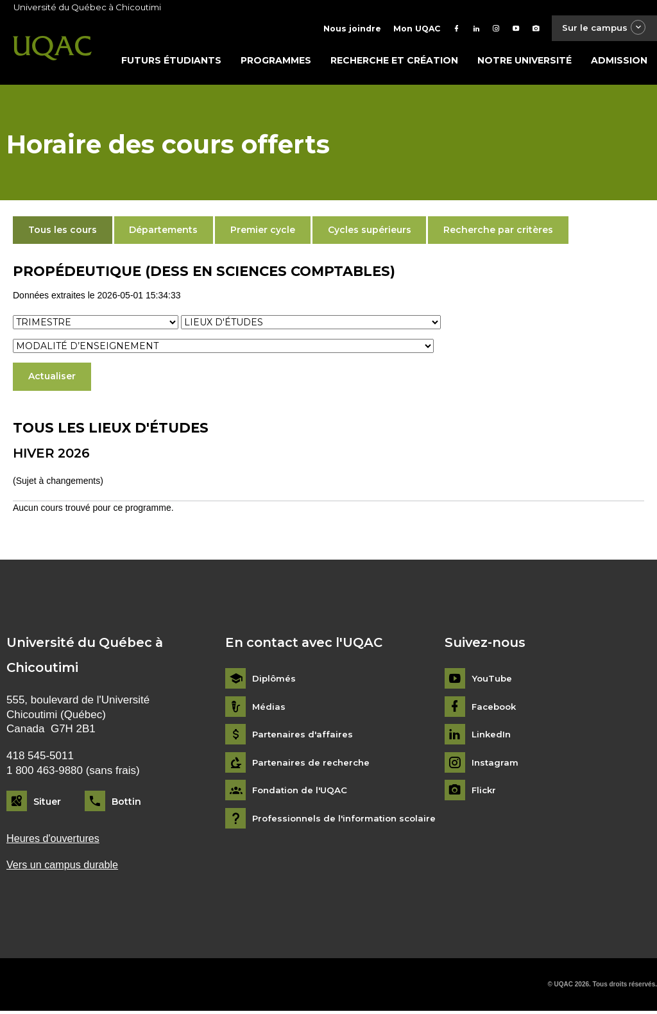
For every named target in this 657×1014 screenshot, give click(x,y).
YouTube (492, 681)
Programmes (276, 62)
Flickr (485, 792)
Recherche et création (394, 62)
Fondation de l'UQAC (302, 792)
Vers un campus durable (65, 867)
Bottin (126, 803)
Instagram (496, 764)
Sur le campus (601, 29)
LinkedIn (492, 737)
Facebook (496, 708)
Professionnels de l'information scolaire (348, 821)
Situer (47, 803)
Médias (269, 708)
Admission (619, 62)
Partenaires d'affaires (303, 737)
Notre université (524, 62)
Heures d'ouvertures (55, 840)
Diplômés (274, 681)
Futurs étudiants (171, 62)
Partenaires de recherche (313, 764)
